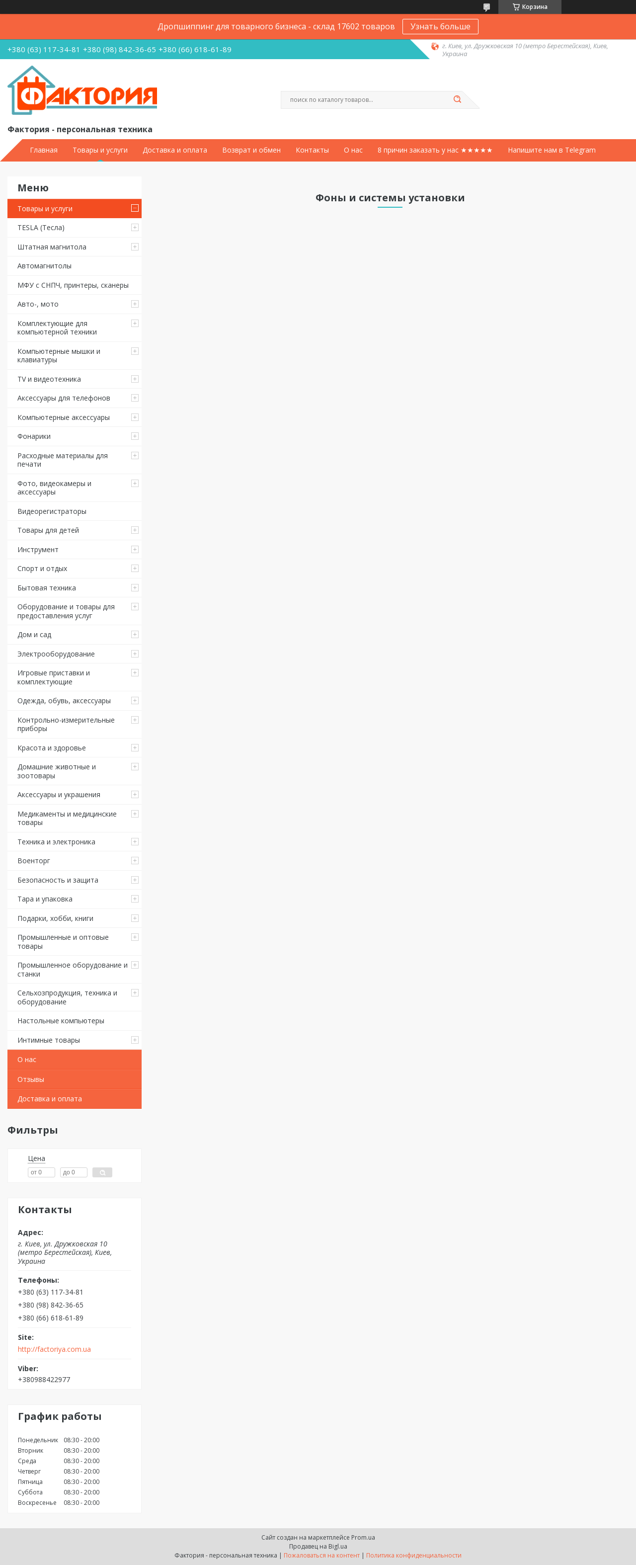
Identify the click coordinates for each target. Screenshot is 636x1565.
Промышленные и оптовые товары (63, 941)
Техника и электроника (56, 841)
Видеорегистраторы (51, 511)
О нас (353, 150)
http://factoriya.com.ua (54, 1349)
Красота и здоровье (51, 747)
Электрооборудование (56, 654)
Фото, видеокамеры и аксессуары (54, 488)
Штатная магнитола (51, 246)
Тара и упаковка (45, 899)
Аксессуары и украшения (58, 794)
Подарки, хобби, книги (55, 918)
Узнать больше (440, 26)
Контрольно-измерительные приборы (66, 724)
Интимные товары (48, 1040)
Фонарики (34, 436)
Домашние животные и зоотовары (56, 771)
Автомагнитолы (44, 265)
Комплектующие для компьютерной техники (57, 328)
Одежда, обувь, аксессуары (64, 700)
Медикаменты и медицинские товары (67, 818)
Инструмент (38, 549)
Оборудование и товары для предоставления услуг (66, 611)
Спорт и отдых (42, 568)
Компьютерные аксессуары (63, 417)
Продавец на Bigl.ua (318, 1546)
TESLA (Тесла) (41, 227)
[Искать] (457, 100)
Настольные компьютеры (60, 1020)
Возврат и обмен (251, 150)
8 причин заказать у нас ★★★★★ (435, 150)
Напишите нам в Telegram (552, 150)
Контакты (312, 150)
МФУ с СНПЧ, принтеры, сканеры (73, 285)
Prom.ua (363, 1537)
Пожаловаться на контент (322, 1555)
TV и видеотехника (49, 379)
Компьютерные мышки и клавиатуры (58, 355)
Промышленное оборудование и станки (72, 969)
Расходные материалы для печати (62, 460)
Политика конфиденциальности (414, 1555)
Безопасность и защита (57, 880)
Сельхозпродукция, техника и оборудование (67, 997)
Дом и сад (34, 634)
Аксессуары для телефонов (63, 398)
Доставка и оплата (175, 150)
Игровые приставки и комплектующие (53, 677)
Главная (44, 150)
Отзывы (30, 1079)
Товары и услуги (100, 150)
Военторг (33, 860)
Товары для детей (48, 530)
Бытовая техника (46, 587)
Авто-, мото (38, 304)
